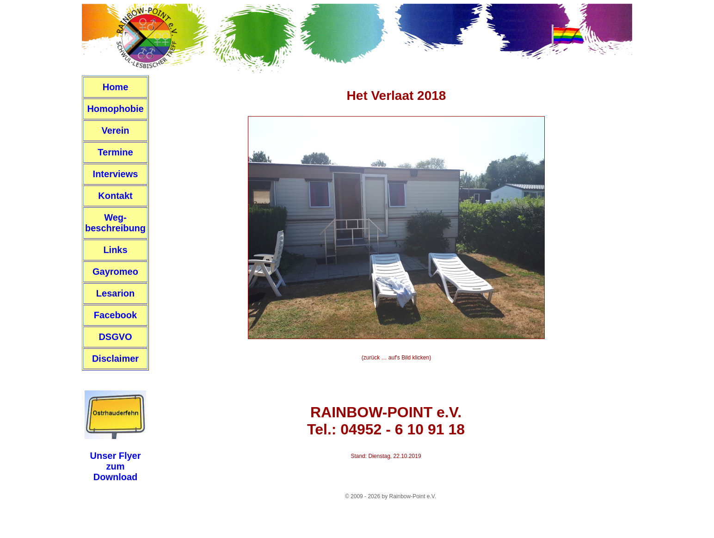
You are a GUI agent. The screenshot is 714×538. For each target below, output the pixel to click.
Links (115, 250)
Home (116, 87)
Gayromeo (115, 271)
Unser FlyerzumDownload (115, 466)
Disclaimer (115, 358)
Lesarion (115, 293)
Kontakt (115, 196)
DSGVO (115, 337)
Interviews (115, 174)
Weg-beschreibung (115, 222)
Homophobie (115, 109)
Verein (115, 130)
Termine (115, 152)
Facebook (115, 315)
